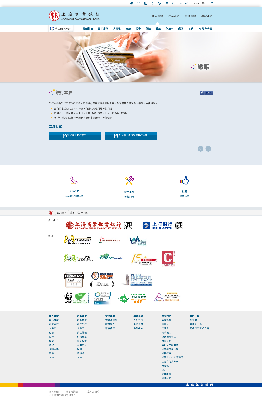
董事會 (165, 324)
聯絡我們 (138, 3)
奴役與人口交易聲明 (172, 357)
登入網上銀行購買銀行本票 (131, 136)
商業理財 (173, 15)
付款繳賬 (82, 336)
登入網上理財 (63, 28)
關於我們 (166, 316)
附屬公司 (166, 340)
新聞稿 (165, 365)
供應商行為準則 (170, 361)
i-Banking (145, 3)
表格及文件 (196, 324)
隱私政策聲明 (73, 391)
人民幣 (117, 28)
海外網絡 (138, 328)
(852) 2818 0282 (74, 196)
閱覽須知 (54, 391)
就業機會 (166, 374)
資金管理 (82, 332)
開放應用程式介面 (199, 328)
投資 (138, 28)
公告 (164, 370)
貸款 (158, 28)
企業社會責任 (169, 336)
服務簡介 (110, 324)
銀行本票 (83, 212)
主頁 (212, 3)
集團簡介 (166, 320)
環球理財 (206, 15)
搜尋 (173, 3)
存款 (128, 28)
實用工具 (194, 316)
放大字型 (186, 3)
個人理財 (157, 15)
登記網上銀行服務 (75, 136)
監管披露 (166, 353)
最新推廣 (88, 28)
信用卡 (169, 28)
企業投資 (82, 340)
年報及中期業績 (170, 345)
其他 (190, 28)
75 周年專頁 (205, 28)
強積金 (80, 353)
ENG (196, 3)
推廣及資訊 (111, 320)
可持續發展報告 (170, 349)
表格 (166, 3)
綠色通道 (138, 320)
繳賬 (180, 28)
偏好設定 (131, 3)
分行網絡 (129, 196)
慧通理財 (190, 15)
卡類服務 (54, 349)
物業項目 (166, 332)
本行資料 (159, 3)
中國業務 (138, 324)
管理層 (165, 328)
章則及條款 (93, 391)
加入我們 (152, 3)
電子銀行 (103, 28)
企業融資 (82, 345)
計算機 (193, 320)
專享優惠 (110, 328)
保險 (148, 28)
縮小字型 (181, 3)
